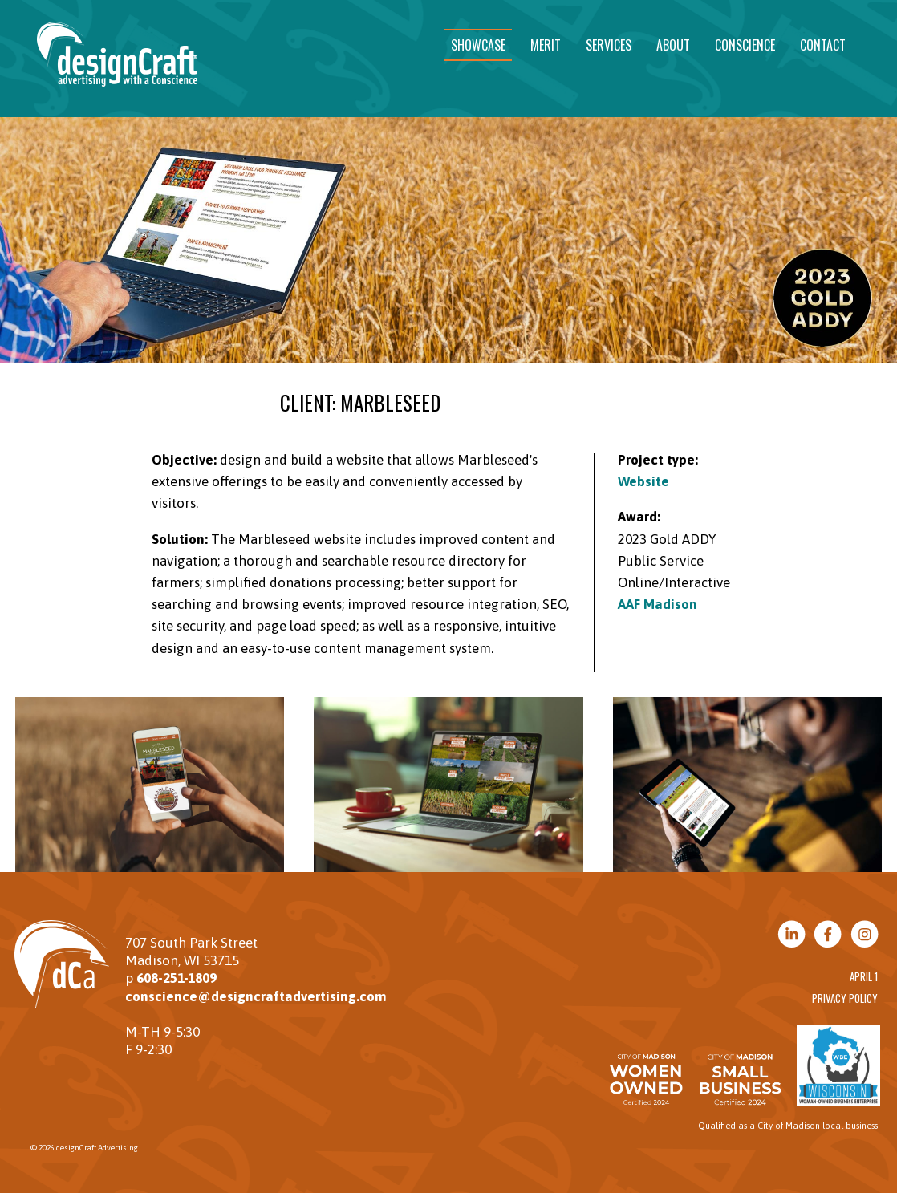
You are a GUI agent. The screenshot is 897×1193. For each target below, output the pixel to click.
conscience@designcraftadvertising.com (256, 996)
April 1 (864, 976)
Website (643, 481)
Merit (545, 45)
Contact (823, 45)
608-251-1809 (176, 978)
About (673, 45)
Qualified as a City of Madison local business (788, 1125)
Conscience (745, 45)
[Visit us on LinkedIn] (791, 935)
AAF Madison (657, 604)
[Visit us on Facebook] (827, 935)
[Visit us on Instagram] (864, 935)
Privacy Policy (845, 998)
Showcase (478, 45)
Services (608, 45)
